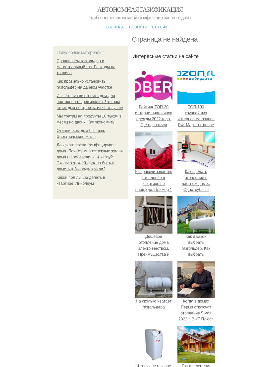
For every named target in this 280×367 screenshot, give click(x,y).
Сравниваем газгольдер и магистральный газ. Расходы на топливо (86, 67)
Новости (138, 26)
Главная (115, 26)
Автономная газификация (140, 9)
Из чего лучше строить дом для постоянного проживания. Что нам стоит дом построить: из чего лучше (90, 102)
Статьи (159, 26)
